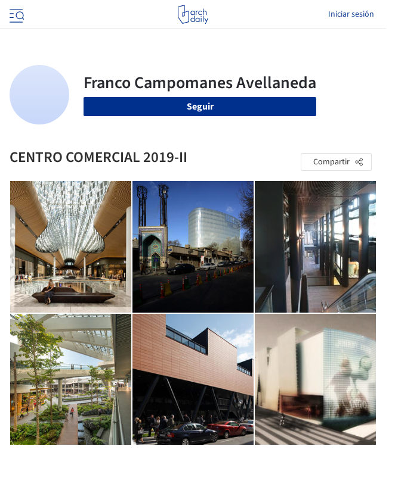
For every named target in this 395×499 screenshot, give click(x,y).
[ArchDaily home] (193, 14)
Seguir (200, 106)
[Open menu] (15, 14)
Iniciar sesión (351, 14)
